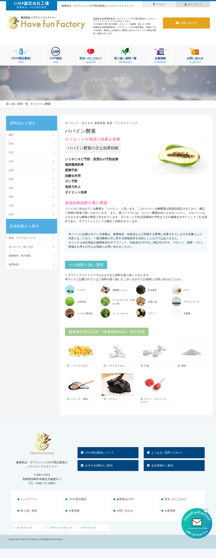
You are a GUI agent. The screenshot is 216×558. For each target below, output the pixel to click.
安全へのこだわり (90, 55)
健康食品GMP (125, 499)
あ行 (11, 134)
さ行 (11, 152)
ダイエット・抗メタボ (21, 246)
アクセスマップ (24, 527)
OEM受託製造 (77, 499)
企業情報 (160, 55)
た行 (11, 161)
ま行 (11, 187)
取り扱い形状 (29, 510)
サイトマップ (193, 4)
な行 (11, 170)
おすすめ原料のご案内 (97, 465)
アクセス (159, 4)
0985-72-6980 (45, 483)
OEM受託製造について (97, 452)
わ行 (11, 214)
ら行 (11, 205)
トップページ (29, 499)
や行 (11, 196)
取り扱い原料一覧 (125, 55)
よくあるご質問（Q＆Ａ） (165, 452)
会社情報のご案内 (160, 465)
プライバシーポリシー (61, 527)
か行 (11, 143)
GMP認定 (56, 55)
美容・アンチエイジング (22, 237)
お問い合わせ (186, 23)
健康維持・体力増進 (20, 255)
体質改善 (13, 264)
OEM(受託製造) (21, 55)
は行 (11, 178)
